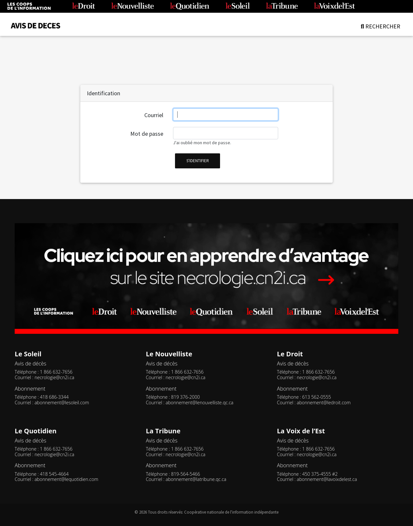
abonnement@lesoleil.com (62, 402)
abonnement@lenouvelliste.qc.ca (199, 402)
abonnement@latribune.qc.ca (196, 479)
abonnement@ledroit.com (324, 402)
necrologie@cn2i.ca (54, 377)
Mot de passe (146, 133)
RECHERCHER (380, 26)
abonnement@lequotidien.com (66, 479)
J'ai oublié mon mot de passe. (202, 143)
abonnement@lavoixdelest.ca (327, 479)
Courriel (153, 115)
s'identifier (197, 160)
